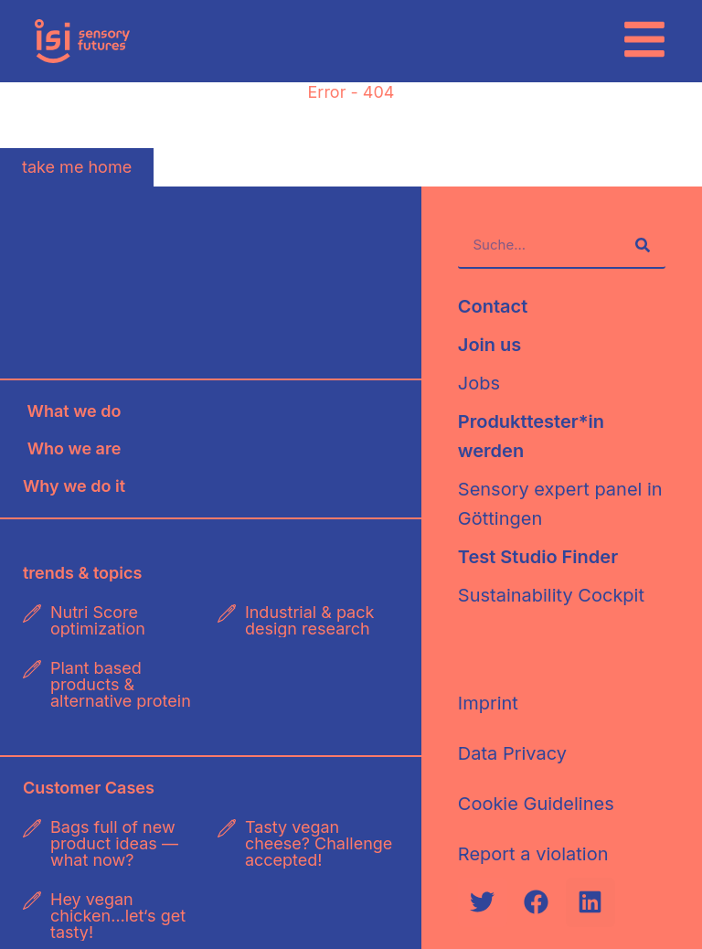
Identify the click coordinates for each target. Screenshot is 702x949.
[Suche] (642, 245)
